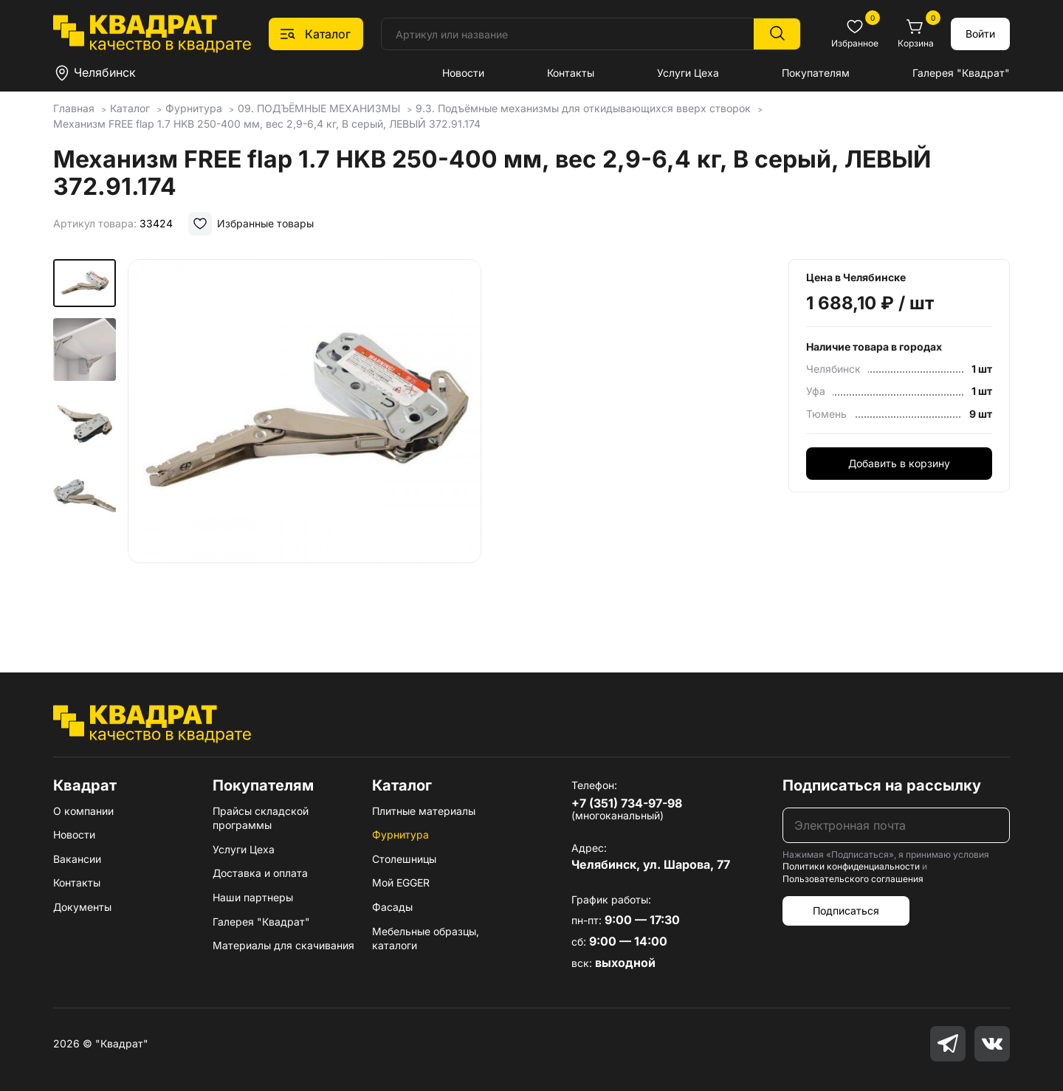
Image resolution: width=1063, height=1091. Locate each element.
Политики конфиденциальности (851, 866)
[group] (304, 444)
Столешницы (404, 859)
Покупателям (816, 72)
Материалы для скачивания (283, 945)
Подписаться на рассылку (881, 785)
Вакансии (77, 859)
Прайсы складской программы (261, 818)
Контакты (570, 72)
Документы (82, 907)
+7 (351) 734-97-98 (626, 803)
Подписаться (846, 910)
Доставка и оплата (260, 873)
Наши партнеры (253, 897)
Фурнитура (400, 834)
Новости (463, 72)
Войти (980, 33)
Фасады (392, 907)
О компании (83, 811)
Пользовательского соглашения (852, 878)
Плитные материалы (423, 811)
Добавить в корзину (899, 463)
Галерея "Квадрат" (961, 72)
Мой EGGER (401, 882)
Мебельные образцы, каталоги (425, 938)
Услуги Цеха (688, 72)
